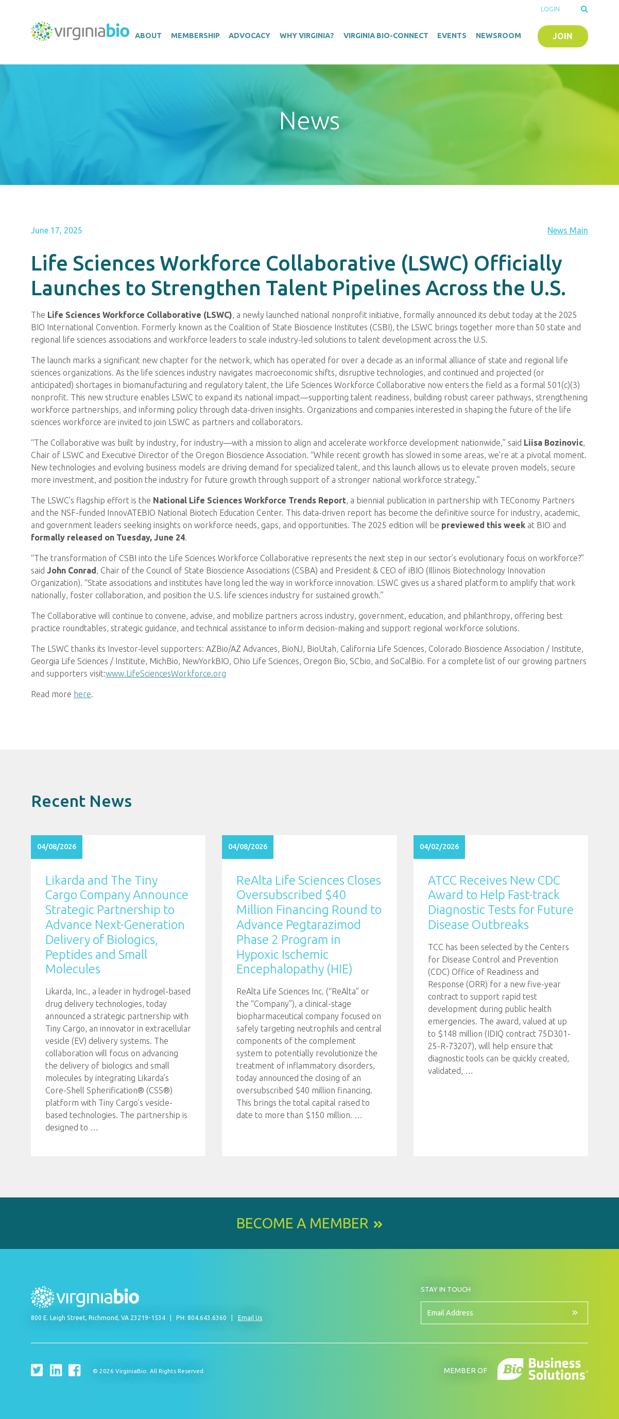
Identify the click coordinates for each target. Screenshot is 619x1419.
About (148, 35)
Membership (195, 35)
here (82, 694)
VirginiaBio (80, 33)
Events (452, 35)
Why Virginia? (307, 35)
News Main (567, 230)
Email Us (250, 1317)
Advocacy (249, 35)
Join (563, 36)
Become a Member (302, 1223)
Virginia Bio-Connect (385, 35)
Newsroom (498, 35)
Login (550, 9)
